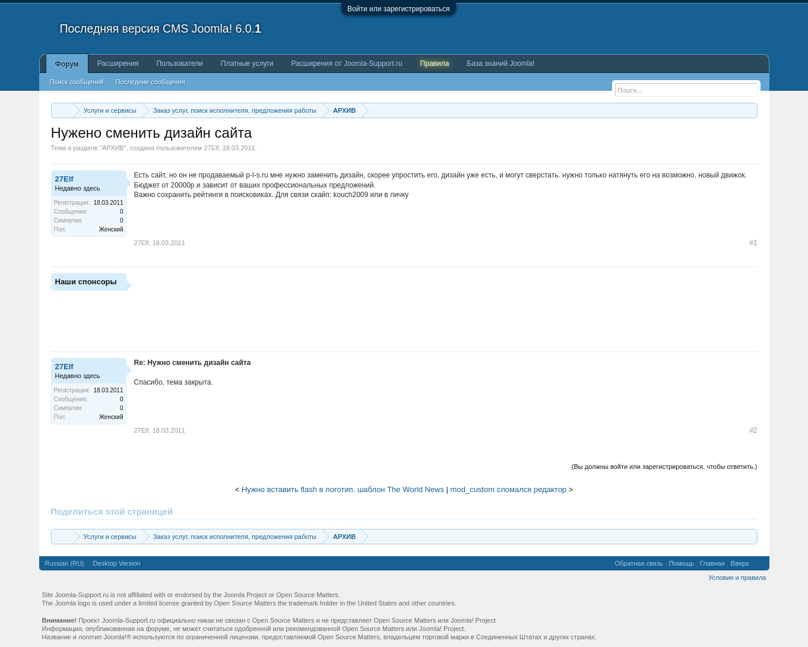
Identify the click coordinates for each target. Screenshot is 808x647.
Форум (67, 64)
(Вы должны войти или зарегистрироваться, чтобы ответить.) (665, 466)
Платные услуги (247, 63)
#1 (753, 243)
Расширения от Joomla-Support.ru (347, 63)
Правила (434, 63)
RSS (759, 563)
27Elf (211, 147)
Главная (712, 563)
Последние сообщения (150, 81)
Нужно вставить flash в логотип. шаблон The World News (343, 489)
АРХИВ (113, 147)
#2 (753, 430)
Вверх (740, 563)
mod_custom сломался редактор (509, 489)
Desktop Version (117, 563)
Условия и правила (737, 577)
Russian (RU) (64, 563)
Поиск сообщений (77, 81)
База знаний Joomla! (500, 63)
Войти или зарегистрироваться (398, 9)
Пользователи (179, 63)
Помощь (681, 563)
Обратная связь (638, 563)
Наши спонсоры (86, 281)
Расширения (118, 63)
